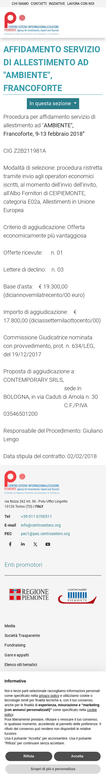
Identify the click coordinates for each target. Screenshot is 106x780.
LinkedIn (23, 544)
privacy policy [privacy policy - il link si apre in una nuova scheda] (49, 696)
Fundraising (15, 645)
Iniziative (57, 4)
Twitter (36, 544)
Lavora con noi (80, 4)
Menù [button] (94, 30)
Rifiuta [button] (28, 756)
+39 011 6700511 (36, 516)
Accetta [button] (77, 756)
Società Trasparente (22, 635)
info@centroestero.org (41, 525)
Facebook (11, 544)
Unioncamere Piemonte (77, 598)
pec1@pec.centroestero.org (45, 533)
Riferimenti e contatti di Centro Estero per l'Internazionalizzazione (48, 483)
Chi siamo (20, 4)
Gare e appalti (17, 655)
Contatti (39, 4)
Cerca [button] (82, 30)
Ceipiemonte (32, 23)
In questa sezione (50, 103)
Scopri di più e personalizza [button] (53, 769)
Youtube (48, 544)
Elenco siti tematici (21, 664)
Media (10, 626)
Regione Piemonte (29, 598)
